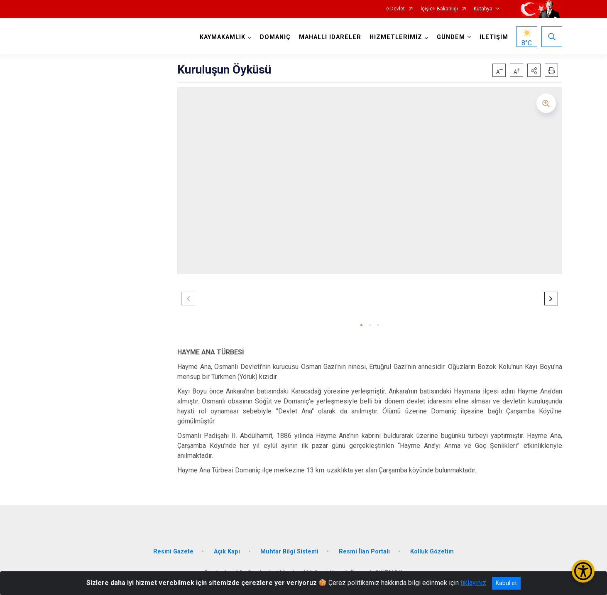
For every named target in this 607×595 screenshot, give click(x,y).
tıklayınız (473, 583)
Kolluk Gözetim (432, 551)
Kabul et (506, 583)
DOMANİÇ (275, 37)
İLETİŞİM (494, 37)
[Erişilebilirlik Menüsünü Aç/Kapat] (583, 571)
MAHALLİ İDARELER (330, 37)
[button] (534, 70)
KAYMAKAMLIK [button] (222, 37)
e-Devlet (395, 9)
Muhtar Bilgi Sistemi (289, 551)
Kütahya (483, 9)
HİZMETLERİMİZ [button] (396, 37)
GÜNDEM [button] (451, 37)
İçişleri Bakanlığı (439, 9)
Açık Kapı (227, 551)
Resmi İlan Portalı (364, 551)
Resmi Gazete (173, 551)
